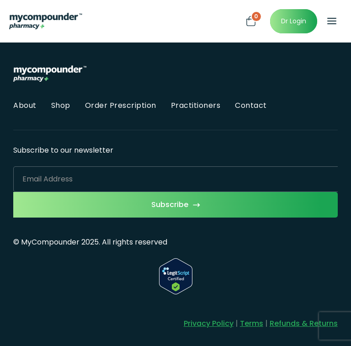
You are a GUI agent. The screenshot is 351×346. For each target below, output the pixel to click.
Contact (251, 105)
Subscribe (169, 204)
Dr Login (293, 21)
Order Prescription (120, 105)
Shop (60, 105)
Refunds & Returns (304, 323)
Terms (251, 323)
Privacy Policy (209, 323)
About (25, 105)
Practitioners (196, 105)
